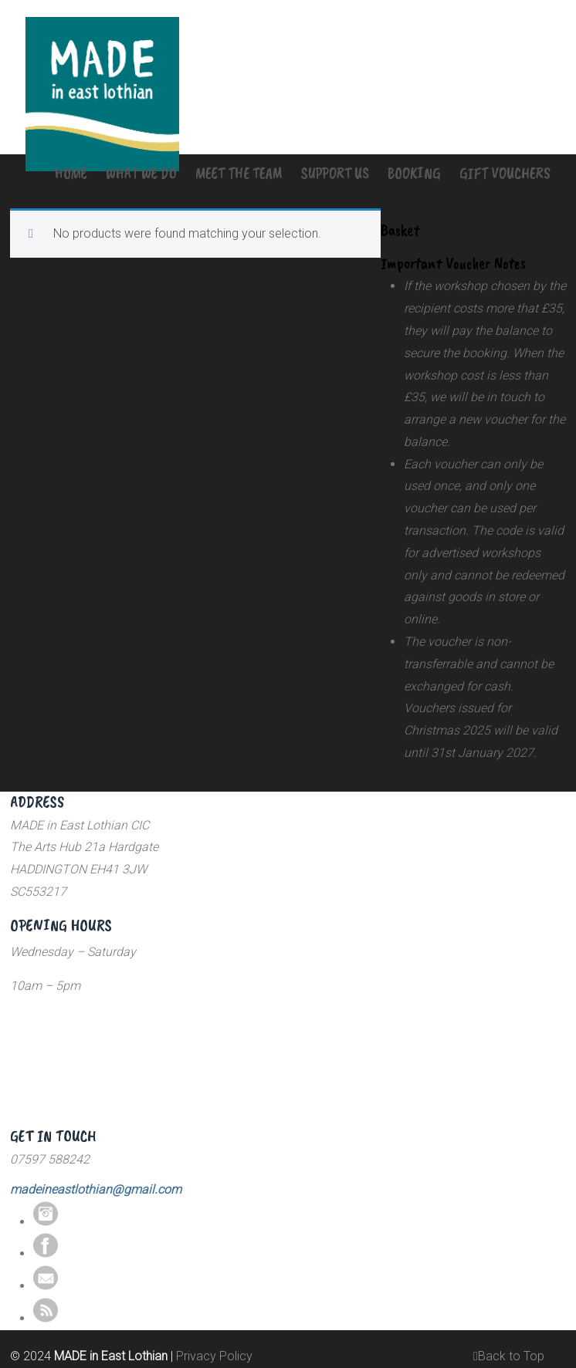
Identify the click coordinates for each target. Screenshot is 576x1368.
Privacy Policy (214, 1356)
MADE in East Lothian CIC (93, 27)
